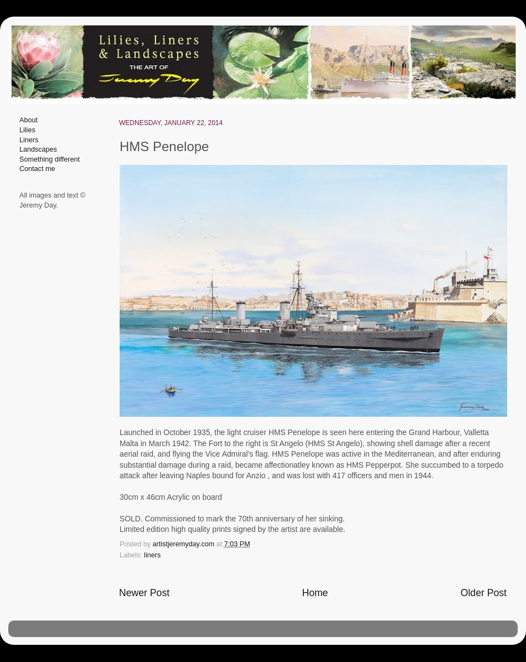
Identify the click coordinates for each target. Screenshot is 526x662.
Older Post (484, 592)
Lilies (27, 130)
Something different (49, 159)
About (28, 120)
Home (315, 592)
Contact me (37, 169)
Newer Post (144, 592)
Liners (28, 140)
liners (152, 555)
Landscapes (38, 149)
